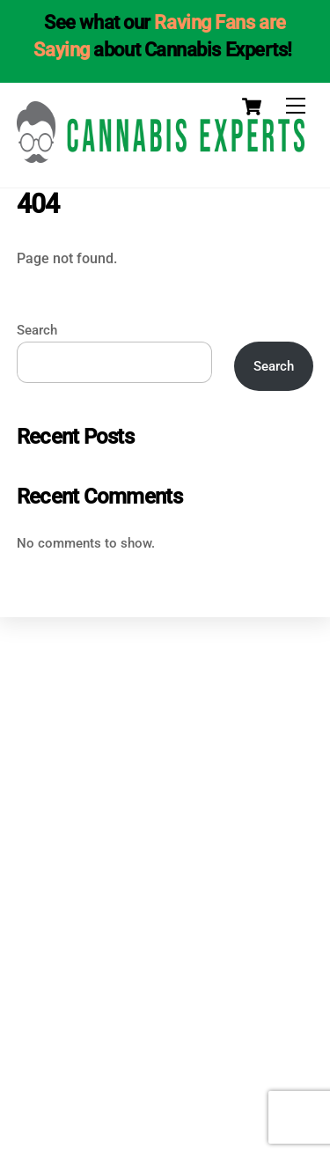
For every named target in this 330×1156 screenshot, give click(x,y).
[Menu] (295, 106)
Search (37, 330)
